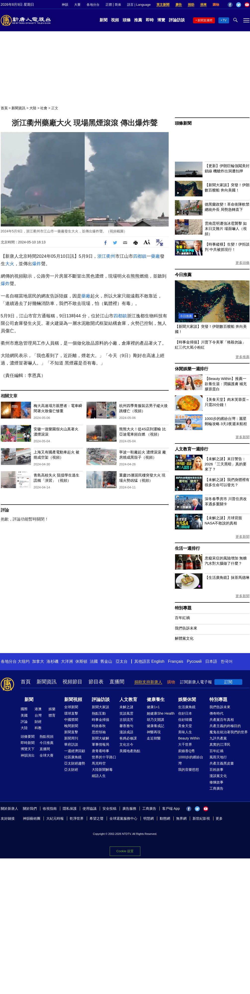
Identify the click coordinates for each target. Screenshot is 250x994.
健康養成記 (155, 726)
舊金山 (106, 661)
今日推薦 (183, 274)
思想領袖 (99, 732)
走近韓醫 (154, 738)
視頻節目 (72, 681)
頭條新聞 (183, 123)
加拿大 (38, 661)
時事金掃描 (100, 720)
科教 (38, 728)
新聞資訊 (18, 108)
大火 (9, 263)
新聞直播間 (205, 20)
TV (224, 20)
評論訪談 (177, 20)
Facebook (230, 4)
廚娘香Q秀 (186, 751)
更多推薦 (243, 357)
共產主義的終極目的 (225, 726)
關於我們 (30, 808)
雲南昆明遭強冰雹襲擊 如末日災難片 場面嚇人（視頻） (226, 228)
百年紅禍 (182, 618)
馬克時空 (99, 763)
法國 (94, 661)
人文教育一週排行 (191, 449)
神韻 (65, 4)
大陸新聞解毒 (102, 770)
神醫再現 (154, 732)
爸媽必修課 (128, 738)
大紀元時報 (55, 818)
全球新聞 (71, 707)
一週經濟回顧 (74, 751)
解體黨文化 (184, 638)
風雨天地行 (218, 757)
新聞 (103, 20)
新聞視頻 (73, 699)
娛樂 (52, 709)
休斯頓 (81, 661)
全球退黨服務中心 (123, 818)
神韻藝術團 (31, 818)
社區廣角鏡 (73, 757)
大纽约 (24, 661)
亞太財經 (71, 770)
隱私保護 (70, 808)
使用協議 (90, 808)
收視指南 (50, 808)
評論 (24, 722)
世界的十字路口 (104, 757)
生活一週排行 (187, 548)
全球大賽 (46, 755)
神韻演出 (28, 755)
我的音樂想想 (188, 770)
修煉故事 (216, 782)
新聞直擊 (71, 732)
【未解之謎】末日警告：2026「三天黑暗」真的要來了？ (226, 464)
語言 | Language (138, 4)
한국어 (227, 661)
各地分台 (93, 4)
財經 (38, 722)
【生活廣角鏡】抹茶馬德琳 (227, 577)
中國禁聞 (71, 720)
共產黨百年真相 (221, 720)
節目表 (96, 681)
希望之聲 (96, 818)
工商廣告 (216, 788)
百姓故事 (216, 770)
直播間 (116, 681)
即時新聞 (28, 743)
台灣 (38, 715)
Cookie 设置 (125, 851)
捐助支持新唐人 (148, 682)
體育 (52, 715)
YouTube (247, 4)
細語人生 (99, 776)
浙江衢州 (106, 256)
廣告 (178, 4)
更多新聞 (243, 437)
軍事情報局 (100, 744)
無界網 (181, 818)
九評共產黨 (218, 738)
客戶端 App (171, 808)
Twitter (238, 4)
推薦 (138, 20)
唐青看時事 (100, 751)
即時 (150, 20)
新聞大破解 (100, 738)
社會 (43, 108)
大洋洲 (67, 661)
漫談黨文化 (218, 776)
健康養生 (156, 699)
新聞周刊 (71, 738)
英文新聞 (162, 4)
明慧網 (148, 818)
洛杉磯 (52, 661)
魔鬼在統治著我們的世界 (228, 732)
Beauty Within (189, 738)
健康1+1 (153, 707)
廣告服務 (129, 808)
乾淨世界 (77, 818)
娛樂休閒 (187, 699)
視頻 (115, 20)
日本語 (211, 661)
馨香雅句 (126, 726)
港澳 (38, 709)
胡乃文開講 (155, 720)
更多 (219, 818)
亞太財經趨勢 (74, 763)
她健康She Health (160, 713)
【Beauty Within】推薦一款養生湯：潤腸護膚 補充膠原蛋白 (226, 383)
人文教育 (128, 699)
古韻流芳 (126, 720)
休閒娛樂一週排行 (191, 369)
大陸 (32, 108)
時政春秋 (99, 726)
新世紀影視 (201, 818)
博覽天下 (28, 749)
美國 (24, 715)
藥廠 (155, 256)
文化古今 (126, 744)
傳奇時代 (216, 713)
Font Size (146, 242)
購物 (216, 4)
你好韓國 (185, 720)
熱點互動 (99, 713)
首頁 (4, 108)
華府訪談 (71, 744)
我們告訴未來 (186, 628)
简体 (118, 4)
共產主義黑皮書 (221, 763)
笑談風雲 (126, 713)
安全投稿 (109, 808)
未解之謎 (126, 707)
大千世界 (185, 744)
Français (175, 661)
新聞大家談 (100, 707)
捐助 (191, 4)
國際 (24, 709)
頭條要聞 (28, 736)
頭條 (127, 20)
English (157, 661)
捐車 (203, 4)
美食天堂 (185, 726)
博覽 (161, 20)
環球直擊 (71, 713)
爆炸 (36, 263)
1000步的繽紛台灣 (190, 760)
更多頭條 (243, 263)
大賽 (77, 4)
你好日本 (185, 713)
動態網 (165, 818)
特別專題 (183, 608)
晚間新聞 (71, 726)
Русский (194, 661)
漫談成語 (126, 732)
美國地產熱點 (129, 751)
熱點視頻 (46, 736)
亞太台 (122, 661)
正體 (108, 4)
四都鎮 (140, 256)
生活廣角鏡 (187, 707)
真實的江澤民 (219, 744)
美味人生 (185, 732)
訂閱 (228, 682)
